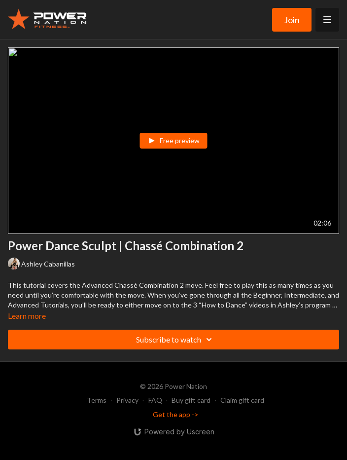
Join (292, 19)
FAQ (155, 400)
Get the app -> (176, 414)
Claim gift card (242, 400)
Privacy (127, 400)
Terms (96, 400)
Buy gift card (191, 400)
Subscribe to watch (175, 339)
